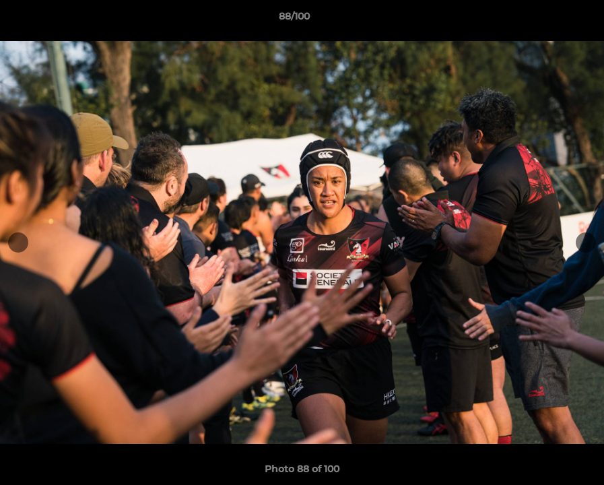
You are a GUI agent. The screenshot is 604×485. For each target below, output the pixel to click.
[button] (547, 19)
